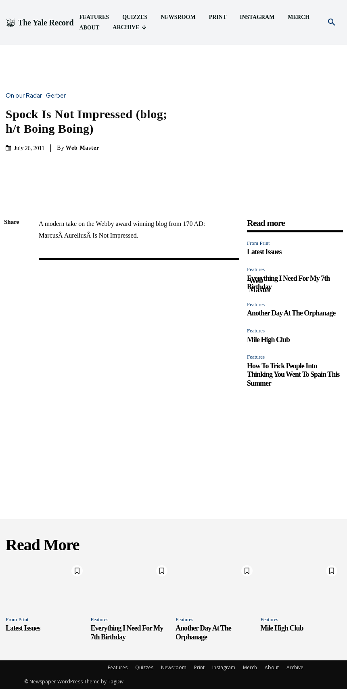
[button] (331, 22)
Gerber (58, 96)
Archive (294, 667)
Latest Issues (264, 252)
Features (256, 269)
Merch (250, 667)
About (272, 667)
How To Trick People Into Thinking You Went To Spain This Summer (293, 374)
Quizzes (144, 667)
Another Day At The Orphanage (291, 313)
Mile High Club (268, 340)
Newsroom (173, 667)
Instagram (223, 667)
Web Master (82, 148)
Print (199, 667)
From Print (258, 243)
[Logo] (39, 22)
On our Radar (26, 96)
